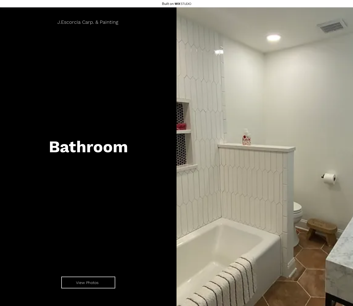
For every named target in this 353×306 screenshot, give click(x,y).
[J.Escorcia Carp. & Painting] (88, 22)
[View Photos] (88, 282)
